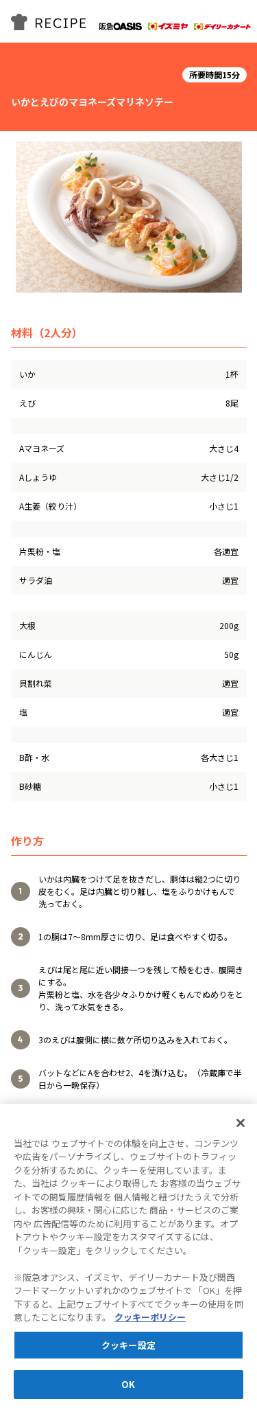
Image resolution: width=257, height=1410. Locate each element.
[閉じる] (240, 1123)
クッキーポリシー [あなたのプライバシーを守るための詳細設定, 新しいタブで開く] (150, 1318)
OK (128, 1385)
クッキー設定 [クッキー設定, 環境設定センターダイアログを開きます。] (128, 1345)
